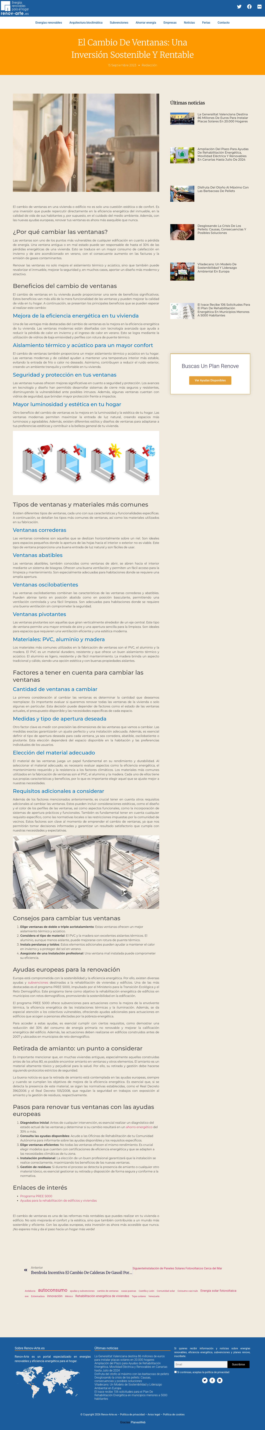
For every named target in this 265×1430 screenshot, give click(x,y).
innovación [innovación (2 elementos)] (54, 1296)
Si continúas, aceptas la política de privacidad (201, 1372)
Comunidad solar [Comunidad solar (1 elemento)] (166, 1291)
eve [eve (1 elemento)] (27, 1296)
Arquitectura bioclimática (86, 22)
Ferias (206, 22)
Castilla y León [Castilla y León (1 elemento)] (146, 1291)
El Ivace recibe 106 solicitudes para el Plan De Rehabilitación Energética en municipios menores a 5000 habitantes (224, 310)
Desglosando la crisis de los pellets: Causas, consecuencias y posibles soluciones (222, 229)
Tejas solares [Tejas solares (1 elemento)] (139, 1296)
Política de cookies (174, 1414)
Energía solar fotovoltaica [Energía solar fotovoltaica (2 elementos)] (218, 1290)
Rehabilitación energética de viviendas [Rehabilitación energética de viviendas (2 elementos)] (102, 1296)
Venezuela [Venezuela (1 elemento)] (153, 1296)
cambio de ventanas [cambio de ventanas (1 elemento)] (108, 1291)
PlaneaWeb (138, 1422)
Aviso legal (154, 1414)
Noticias (189, 22)
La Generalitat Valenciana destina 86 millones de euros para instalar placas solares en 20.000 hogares (223, 118)
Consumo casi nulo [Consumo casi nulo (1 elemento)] (187, 1291)
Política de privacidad (132, 1414)
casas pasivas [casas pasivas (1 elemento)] (128, 1291)
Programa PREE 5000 (36, 1196)
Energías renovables (49, 22)
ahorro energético (139, 1127)
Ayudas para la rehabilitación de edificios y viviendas (58, 1200)
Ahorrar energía (146, 22)
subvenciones (38, 982)
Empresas (169, 22)
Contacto (224, 22)
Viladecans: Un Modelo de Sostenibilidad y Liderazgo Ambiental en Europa (217, 268)
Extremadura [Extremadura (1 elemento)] (38, 1296)
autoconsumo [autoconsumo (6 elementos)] (52, 1290)
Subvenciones (119, 22)
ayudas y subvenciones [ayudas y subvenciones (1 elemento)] (82, 1291)
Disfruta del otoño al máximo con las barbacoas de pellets (223, 189)
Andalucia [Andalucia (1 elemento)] (30, 1291)
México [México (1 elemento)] (69, 1296)
